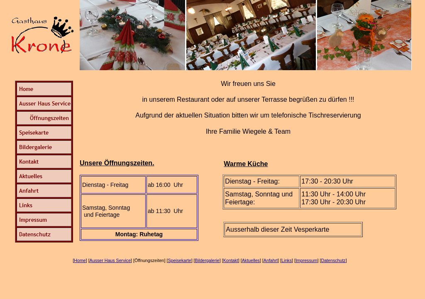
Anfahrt (271, 260)
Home (79, 260)
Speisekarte (179, 260)
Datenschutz (333, 260)
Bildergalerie (207, 260)
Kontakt (230, 260)
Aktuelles (251, 260)
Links (286, 260)
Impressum (307, 260)
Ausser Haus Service (110, 260)
